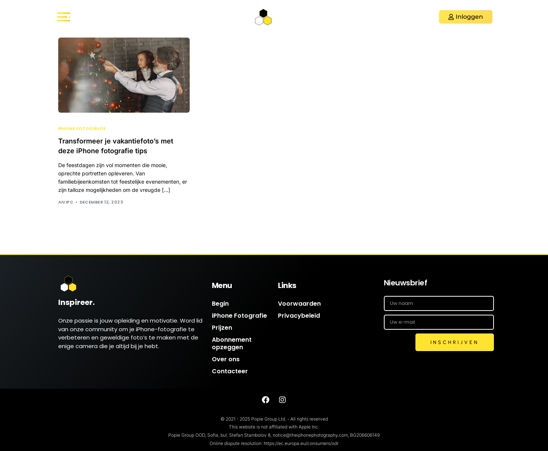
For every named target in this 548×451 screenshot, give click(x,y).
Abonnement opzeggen (232, 343)
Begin (220, 303)
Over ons (226, 359)
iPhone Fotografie (82, 129)
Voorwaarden (299, 303)
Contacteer (230, 371)
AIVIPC (66, 202)
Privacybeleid (299, 315)
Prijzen (222, 327)
